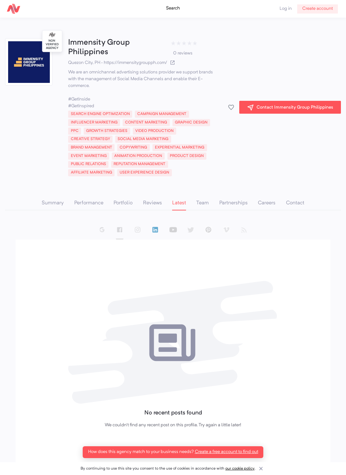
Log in (286, 8)
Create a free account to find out (226, 452)
